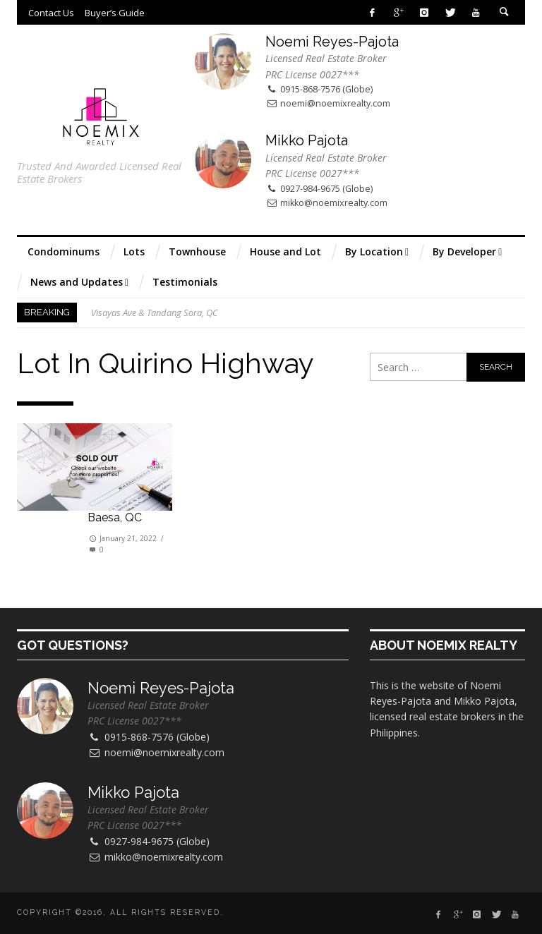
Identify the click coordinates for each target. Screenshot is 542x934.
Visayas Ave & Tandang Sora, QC (154, 312)
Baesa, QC (115, 517)
